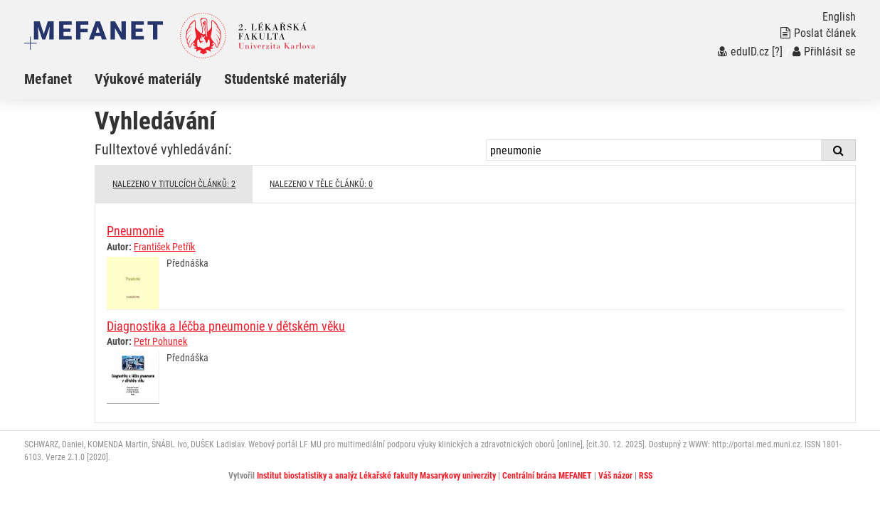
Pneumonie (135, 230)
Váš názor (615, 476)
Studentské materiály (285, 78)
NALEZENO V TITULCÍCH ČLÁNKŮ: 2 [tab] (173, 184)
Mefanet (48, 78)
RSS (645, 476)
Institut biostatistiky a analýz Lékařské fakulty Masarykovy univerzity (376, 476)
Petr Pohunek (160, 341)
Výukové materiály (148, 78)
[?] (777, 51)
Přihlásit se (824, 51)
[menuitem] (59, 79)
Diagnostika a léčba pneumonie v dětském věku (226, 326)
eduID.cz (743, 51)
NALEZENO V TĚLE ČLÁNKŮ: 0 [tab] (321, 184)
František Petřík (164, 246)
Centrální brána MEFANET (547, 476)
